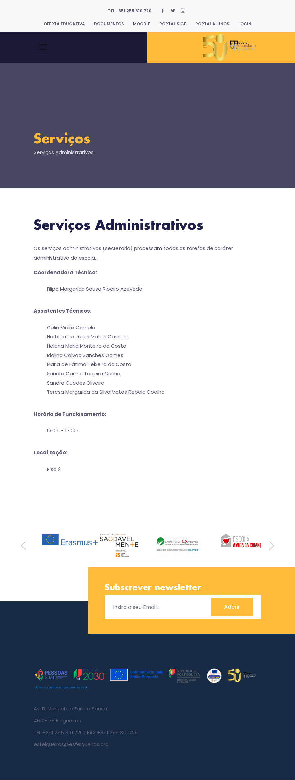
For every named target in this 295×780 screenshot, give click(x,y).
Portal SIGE (172, 24)
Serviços (62, 139)
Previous (25, 546)
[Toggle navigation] (43, 47)
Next (269, 546)
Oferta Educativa (64, 24)
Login (244, 24)
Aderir (232, 607)
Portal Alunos (212, 24)
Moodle (141, 24)
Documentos (109, 24)
